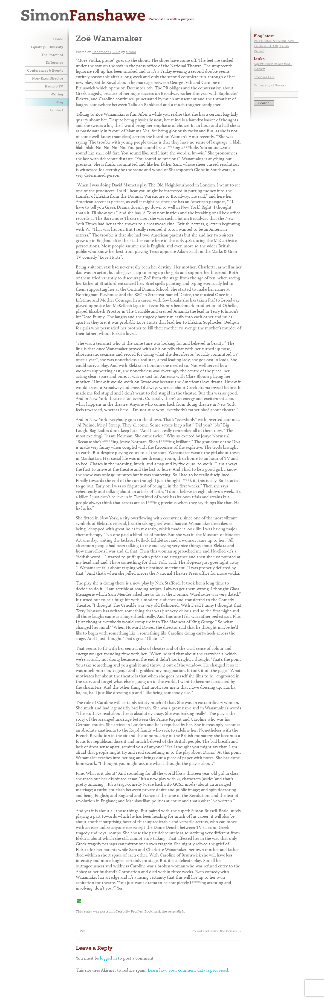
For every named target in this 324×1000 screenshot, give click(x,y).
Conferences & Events (45, 70)
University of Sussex (270, 85)
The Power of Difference (52, 59)
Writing (57, 94)
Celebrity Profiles (129, 911)
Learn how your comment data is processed (188, 970)
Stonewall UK (264, 77)
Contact (56, 110)
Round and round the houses (217, 931)
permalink (176, 911)
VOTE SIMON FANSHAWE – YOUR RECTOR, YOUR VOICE (276, 46)
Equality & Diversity (47, 47)
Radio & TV (54, 86)
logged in (108, 958)
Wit (80, 931)
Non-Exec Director (47, 78)
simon (131, 52)
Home (58, 39)
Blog (59, 102)
